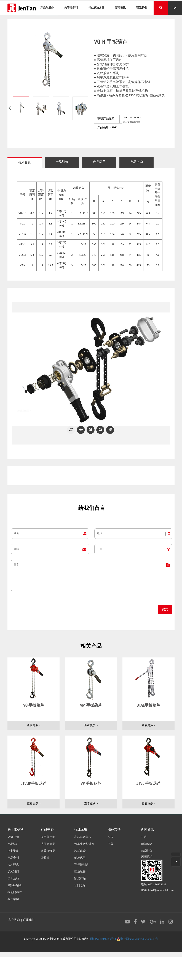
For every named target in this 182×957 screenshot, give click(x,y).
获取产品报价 (105, 118)
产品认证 (13, 845)
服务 (110, 838)
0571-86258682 (131, 119)
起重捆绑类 (48, 852)
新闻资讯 (120, 7)
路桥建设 (80, 852)
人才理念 (13, 866)
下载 (110, 845)
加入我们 (13, 873)
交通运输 (80, 873)
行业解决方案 (96, 7)
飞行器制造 (81, 866)
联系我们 (141, 7)
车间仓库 (80, 886)
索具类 (45, 859)
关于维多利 (71, 7)
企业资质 (13, 852)
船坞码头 (80, 859)
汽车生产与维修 (84, 845)
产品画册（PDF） (108, 127)
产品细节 (64, 161)
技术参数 (25, 162)
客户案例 (13, 900)
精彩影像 (146, 852)
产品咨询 (142, 161)
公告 (144, 838)
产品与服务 (47, 7)
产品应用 (103, 161)
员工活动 (13, 880)
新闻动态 (146, 845)
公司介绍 (13, 838)
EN (174, 7)
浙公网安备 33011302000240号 (137, 939)
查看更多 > (33, 726)
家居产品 (80, 880)
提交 (165, 611)
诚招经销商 (14, 886)
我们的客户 (14, 893)
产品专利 (13, 859)
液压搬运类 (48, 845)
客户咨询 (14, 921)
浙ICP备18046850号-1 (103, 939)
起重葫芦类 (48, 838)
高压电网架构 (82, 838)
